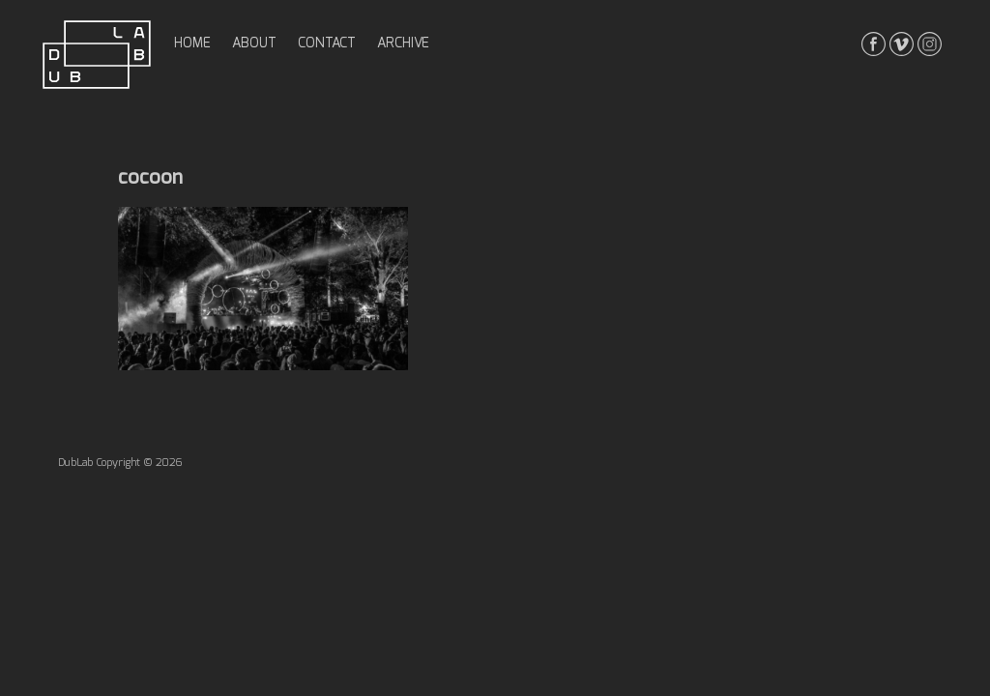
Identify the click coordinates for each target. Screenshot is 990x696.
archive (403, 43)
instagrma (929, 44)
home (192, 43)
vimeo (901, 44)
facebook (873, 44)
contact (327, 43)
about (254, 43)
